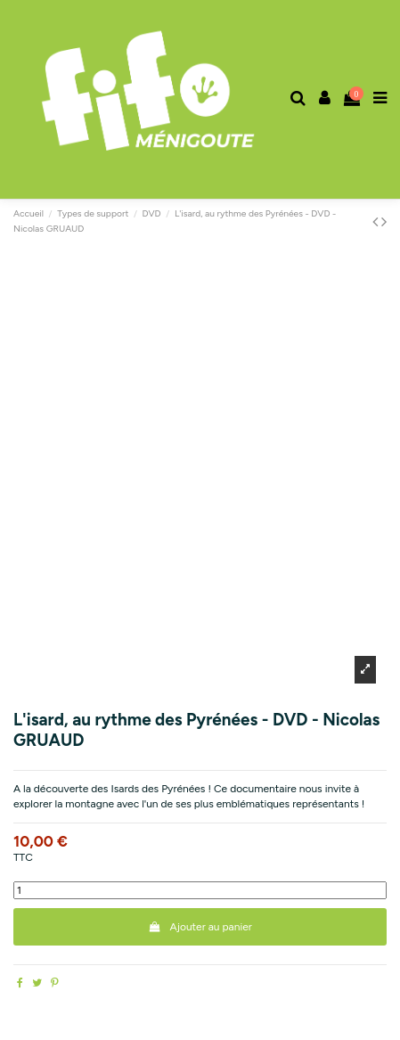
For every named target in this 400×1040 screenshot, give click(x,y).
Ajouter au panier (200, 927)
